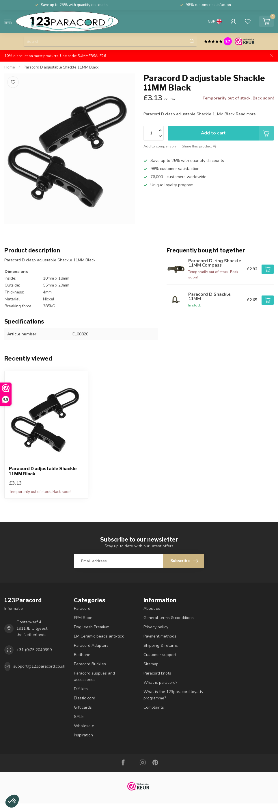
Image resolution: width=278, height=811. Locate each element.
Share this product (199, 146)
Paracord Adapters (91, 645)
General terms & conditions (168, 617)
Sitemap (150, 664)
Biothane (82, 654)
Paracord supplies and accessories (94, 676)
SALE (79, 716)
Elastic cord (84, 698)
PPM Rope (83, 617)
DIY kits (81, 689)
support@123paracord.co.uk (39, 666)
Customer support (159, 654)
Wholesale (84, 726)
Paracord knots (157, 673)
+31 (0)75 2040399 (34, 650)
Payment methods (159, 636)
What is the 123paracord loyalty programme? (173, 695)
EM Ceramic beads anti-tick (99, 636)
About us (151, 608)
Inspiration (83, 735)
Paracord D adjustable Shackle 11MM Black (61, 67)
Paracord (82, 608)
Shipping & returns (160, 645)
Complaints (153, 707)
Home (9, 67)
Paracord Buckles (90, 664)
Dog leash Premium (91, 627)
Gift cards (83, 707)
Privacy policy (155, 627)
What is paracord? (160, 682)
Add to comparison (159, 146)
